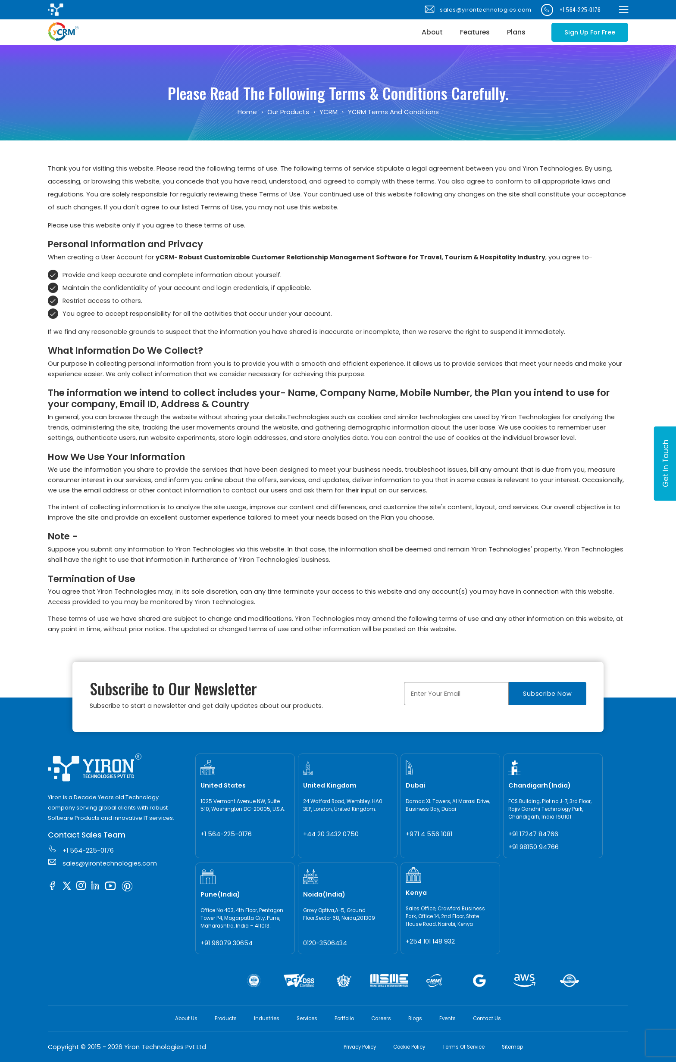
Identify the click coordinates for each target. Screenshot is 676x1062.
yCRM (328, 111)
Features (475, 32)
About (432, 32)
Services (307, 1018)
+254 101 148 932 (430, 941)
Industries (266, 1018)
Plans (516, 32)
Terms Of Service (463, 1046)
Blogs (415, 1018)
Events (447, 1018)
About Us (186, 1018)
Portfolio (344, 1018)
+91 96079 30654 (226, 943)
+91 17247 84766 (533, 834)
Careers (381, 1018)
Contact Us (487, 1018)
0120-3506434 (325, 943)
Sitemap (512, 1046)
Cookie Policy (409, 1046)
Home (247, 111)
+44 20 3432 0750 (331, 834)
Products (226, 1018)
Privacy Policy (360, 1046)
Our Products (288, 111)
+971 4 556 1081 (429, 834)
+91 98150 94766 (533, 847)
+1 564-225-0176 (571, 10)
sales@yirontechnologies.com (477, 10)
